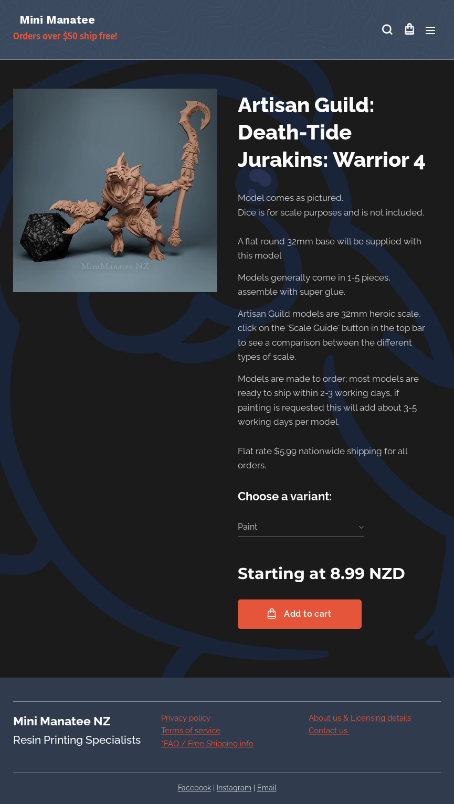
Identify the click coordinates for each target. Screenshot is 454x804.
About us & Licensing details (360, 718)
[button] (387, 30)
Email (267, 788)
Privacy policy (185, 718)
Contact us (329, 730)
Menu (430, 30)
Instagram (234, 788)
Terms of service (190, 730)
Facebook (194, 788)
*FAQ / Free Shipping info (207, 743)
